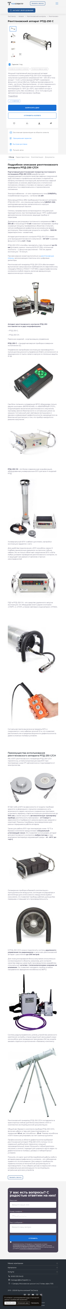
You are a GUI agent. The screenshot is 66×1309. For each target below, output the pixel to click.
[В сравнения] (27, 123)
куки (27, 1298)
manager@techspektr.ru (21, 1280)
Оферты (38, 1245)
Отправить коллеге (32, 115)
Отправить (33, 1238)
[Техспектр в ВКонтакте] (24, 1294)
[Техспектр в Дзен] (37, 1294)
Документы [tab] (50, 157)
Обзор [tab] (11, 157)
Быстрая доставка (20, 144)
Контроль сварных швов (39, 69)
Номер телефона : (16, 1211)
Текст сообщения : (17, 1222)
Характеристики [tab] (22, 157)
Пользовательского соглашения (24, 1245)
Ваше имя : (14, 1200)
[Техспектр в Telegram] (28, 1294)
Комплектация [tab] (37, 157)
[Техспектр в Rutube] (41, 1294)
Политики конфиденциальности (30, 1248)
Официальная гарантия (22, 138)
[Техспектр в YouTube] (32, 1294)
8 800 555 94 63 (17, 1276)
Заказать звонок (38, 3)
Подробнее (13, 96)
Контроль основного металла (18, 69)
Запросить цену (32, 108)
